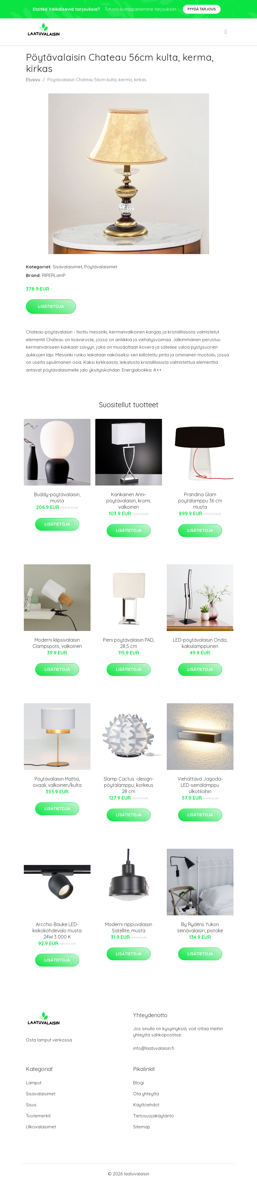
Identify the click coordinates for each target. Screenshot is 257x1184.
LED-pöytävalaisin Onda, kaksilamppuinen (200, 643)
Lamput (33, 1083)
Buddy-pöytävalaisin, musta (57, 497)
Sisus (31, 1105)
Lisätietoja (51, 306)
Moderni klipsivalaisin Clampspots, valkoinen (57, 643)
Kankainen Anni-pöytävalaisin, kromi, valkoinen (128, 500)
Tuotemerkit (38, 1116)
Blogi (138, 1083)
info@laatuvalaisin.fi (153, 1048)
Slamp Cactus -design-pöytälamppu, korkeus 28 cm (129, 785)
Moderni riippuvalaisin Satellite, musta (128, 927)
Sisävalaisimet (67, 267)
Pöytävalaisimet (100, 267)
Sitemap (141, 1127)
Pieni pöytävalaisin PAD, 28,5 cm (128, 643)
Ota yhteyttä (146, 1094)
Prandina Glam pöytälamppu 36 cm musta (200, 500)
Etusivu (33, 79)
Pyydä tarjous (202, 9)
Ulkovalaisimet (41, 1127)
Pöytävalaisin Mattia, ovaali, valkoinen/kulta (57, 782)
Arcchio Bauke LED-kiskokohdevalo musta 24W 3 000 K (57, 930)
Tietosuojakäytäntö (153, 1116)
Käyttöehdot (146, 1105)
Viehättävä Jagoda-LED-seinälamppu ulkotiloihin (200, 785)
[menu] (226, 32)
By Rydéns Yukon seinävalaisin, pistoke (200, 927)
